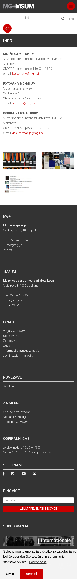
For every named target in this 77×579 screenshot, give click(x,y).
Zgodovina (10, 340)
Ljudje (6, 345)
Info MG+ (9, 250)
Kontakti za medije (14, 417)
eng (71, 18)
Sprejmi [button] (31, 573)
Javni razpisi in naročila (18, 355)
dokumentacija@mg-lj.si (27, 133)
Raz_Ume (9, 386)
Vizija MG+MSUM (14, 331)
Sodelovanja (11, 335)
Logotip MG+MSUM (15, 421)
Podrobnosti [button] (37, 562)
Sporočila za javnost (16, 412)
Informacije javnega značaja (21, 350)
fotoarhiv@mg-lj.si (24, 103)
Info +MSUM (11, 305)
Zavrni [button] (10, 573)
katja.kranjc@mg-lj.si (25, 73)
